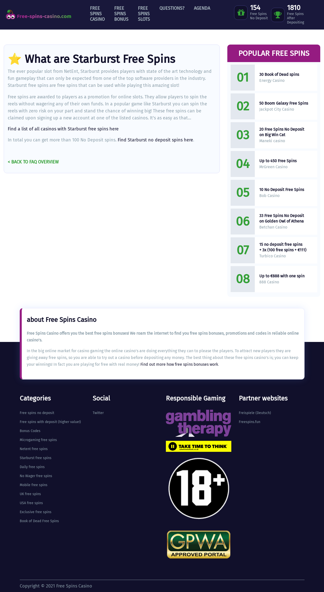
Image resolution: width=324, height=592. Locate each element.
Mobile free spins (33, 485)
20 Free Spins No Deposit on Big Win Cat (281, 132)
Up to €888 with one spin (282, 276)
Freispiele (247, 413)
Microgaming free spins (38, 440)
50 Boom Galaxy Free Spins (283, 103)
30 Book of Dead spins (279, 74)
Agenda (202, 8)
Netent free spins (34, 449)
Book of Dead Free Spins (39, 521)
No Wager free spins (36, 476)
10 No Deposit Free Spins (281, 189)
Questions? (171, 8)
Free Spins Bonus (121, 14)
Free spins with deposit (38, 422)
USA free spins (31, 503)
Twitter (98, 413)
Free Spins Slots (144, 14)
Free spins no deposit (37, 413)
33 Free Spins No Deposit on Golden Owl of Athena (281, 218)
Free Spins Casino (97, 14)
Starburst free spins (35, 458)
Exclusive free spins (35, 512)
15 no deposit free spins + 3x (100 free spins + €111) (282, 247)
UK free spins (30, 494)
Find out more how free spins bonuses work (179, 364)
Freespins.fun (249, 422)
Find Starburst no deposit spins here (155, 140)
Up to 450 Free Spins (278, 160)
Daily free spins (32, 467)
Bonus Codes (30, 431)
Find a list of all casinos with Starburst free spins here (63, 129)
